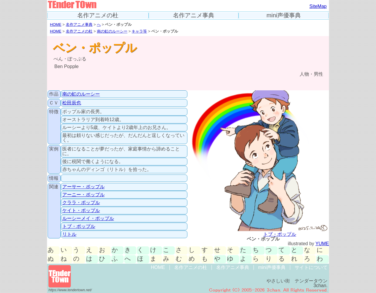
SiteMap (318, 6)
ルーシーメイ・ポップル (88, 218)
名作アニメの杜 (97, 15)
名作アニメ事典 (193, 15)
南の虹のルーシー (112, 31)
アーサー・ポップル (83, 186)
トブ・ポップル (78, 226)
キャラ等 (139, 31)
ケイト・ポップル (81, 210)
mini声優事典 (283, 15)
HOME (55, 24)
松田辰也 (71, 102)
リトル (69, 234)
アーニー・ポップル (83, 194)
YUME (322, 243)
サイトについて (311, 267)
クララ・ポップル (81, 202)
